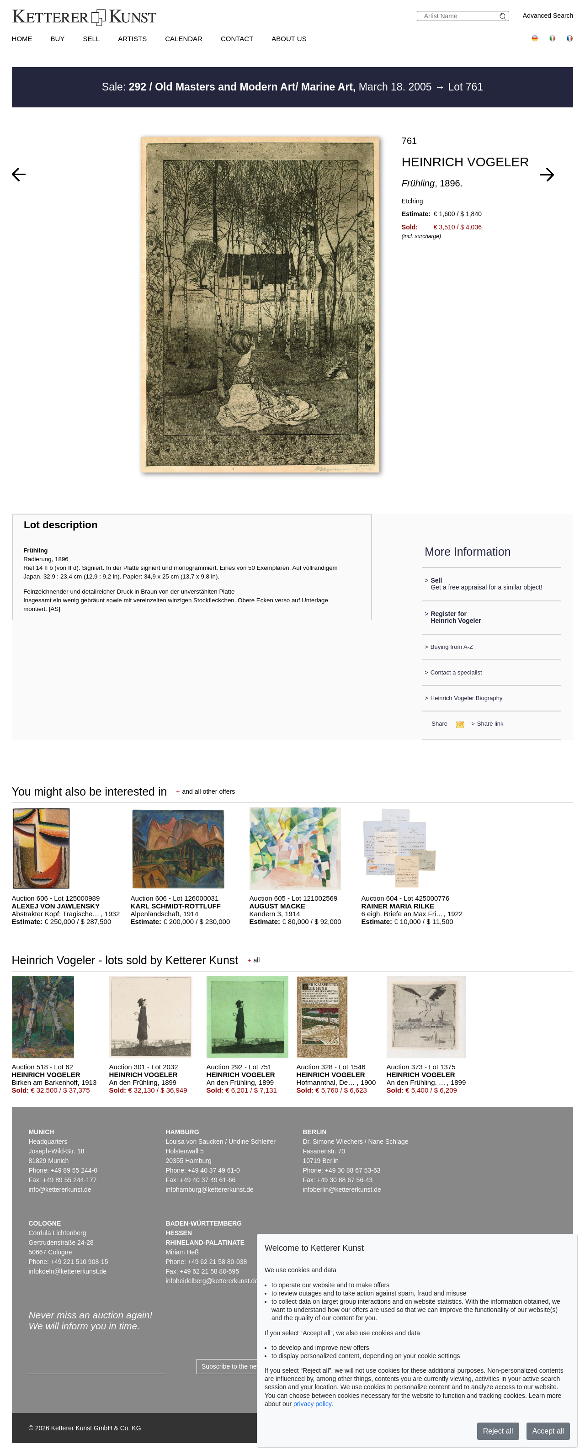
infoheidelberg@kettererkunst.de (211, 1281)
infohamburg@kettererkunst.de (209, 1189)
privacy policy (312, 1403)
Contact (237, 38)
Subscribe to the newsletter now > (250, 1366)
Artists (132, 38)
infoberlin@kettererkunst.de (342, 1189)
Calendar (183, 38)
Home (22, 38)
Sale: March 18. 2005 (268, 87)
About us (288, 38)
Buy (58, 38)
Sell (91, 38)
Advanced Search (548, 15)
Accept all (548, 1431)
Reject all (498, 1431)
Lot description (61, 525)
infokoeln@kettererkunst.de (67, 1271)
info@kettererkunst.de (59, 1189)
